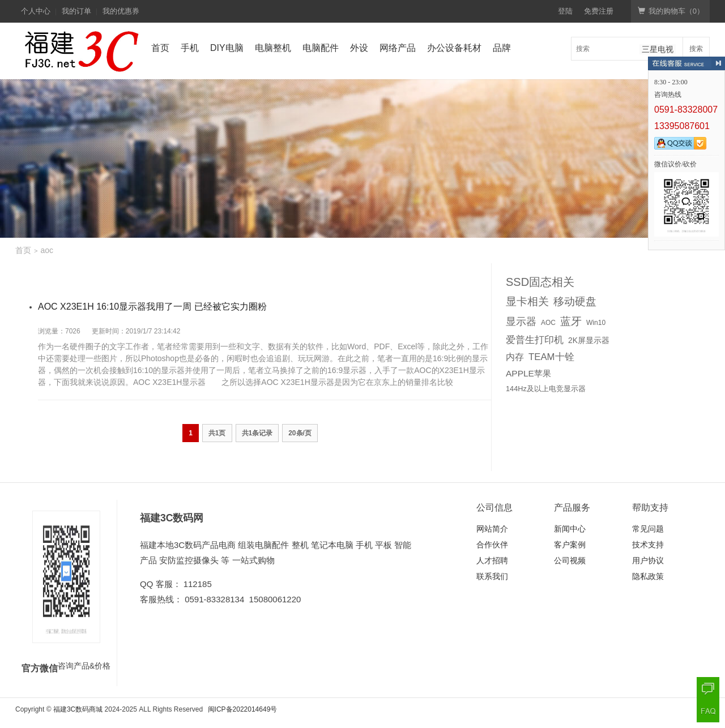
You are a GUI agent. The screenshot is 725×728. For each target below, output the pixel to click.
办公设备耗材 (454, 48)
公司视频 (570, 560)
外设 (359, 48)
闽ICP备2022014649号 (243, 709)
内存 (515, 357)
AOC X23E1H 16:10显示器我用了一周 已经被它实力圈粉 (152, 306)
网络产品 (397, 48)
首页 (160, 48)
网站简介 (492, 528)
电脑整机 (273, 48)
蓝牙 (571, 321)
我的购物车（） (671, 11)
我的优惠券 (121, 11)
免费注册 (598, 11)
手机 (190, 48)
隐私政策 (648, 576)
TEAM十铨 (551, 357)
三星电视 (657, 49)
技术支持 (648, 544)
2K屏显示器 (588, 340)
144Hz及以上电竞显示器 (546, 388)
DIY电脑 (227, 48)
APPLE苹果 (528, 373)
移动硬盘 (574, 301)
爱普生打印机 (535, 339)
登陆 (565, 11)
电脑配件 (320, 48)
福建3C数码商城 (78, 709)
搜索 (696, 49)
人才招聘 (492, 560)
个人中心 (35, 11)
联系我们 (492, 576)
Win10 (595, 323)
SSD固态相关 (540, 282)
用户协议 (648, 560)
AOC (548, 323)
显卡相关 (527, 301)
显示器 (521, 321)
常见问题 (648, 528)
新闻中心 (570, 528)
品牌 (502, 48)
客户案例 (570, 544)
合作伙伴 (492, 544)
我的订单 (76, 11)
